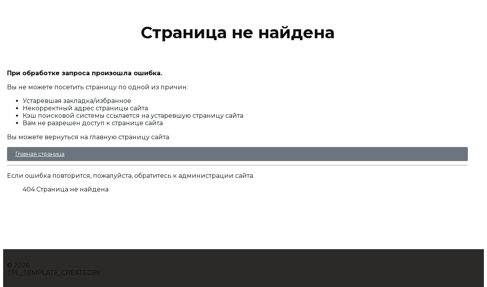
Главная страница (39, 154)
